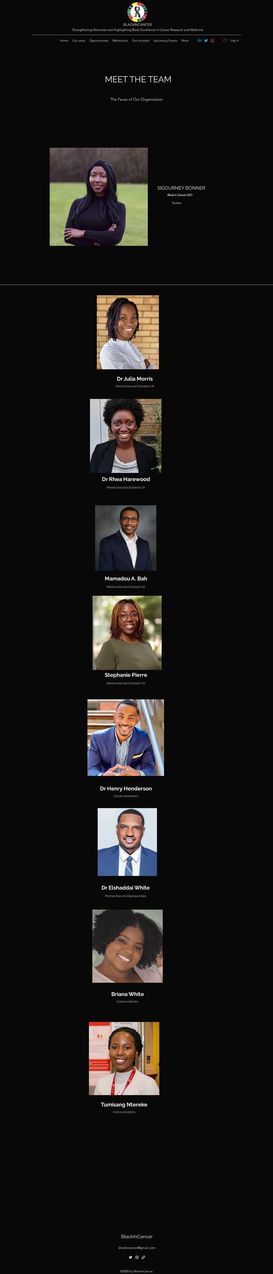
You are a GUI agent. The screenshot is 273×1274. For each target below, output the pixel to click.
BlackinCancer (137, 1236)
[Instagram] (212, 40)
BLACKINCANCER (137, 25)
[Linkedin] (199, 40)
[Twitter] (206, 40)
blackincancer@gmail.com (137, 1248)
